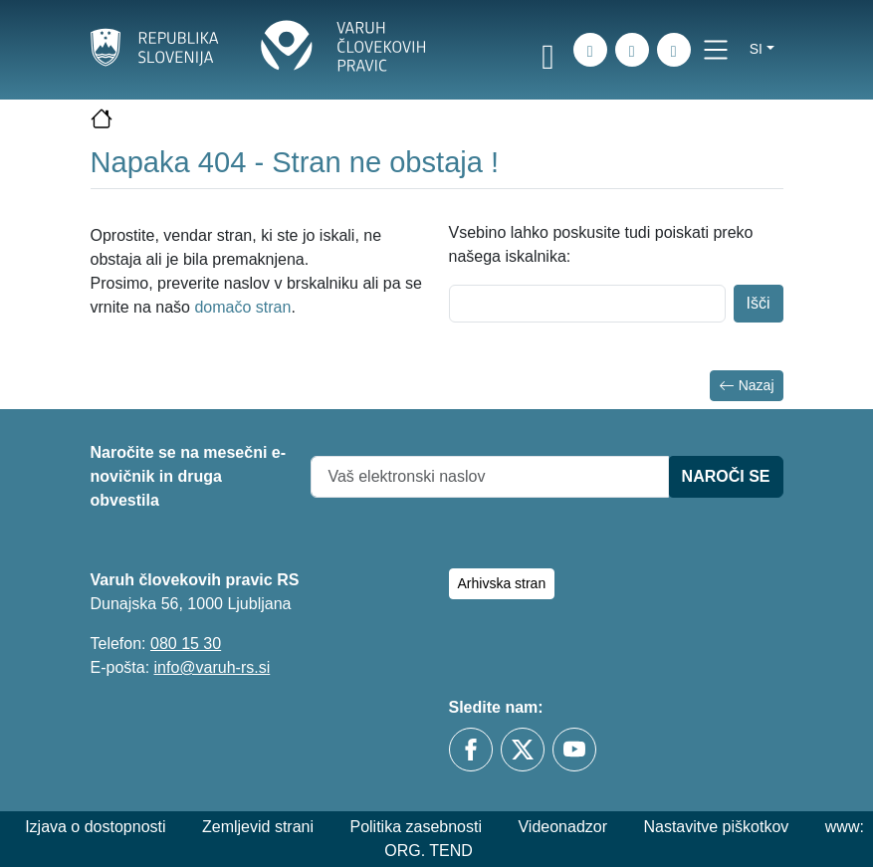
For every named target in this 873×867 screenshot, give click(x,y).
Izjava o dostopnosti (95, 826)
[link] (548, 53)
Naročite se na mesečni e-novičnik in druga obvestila (189, 476)
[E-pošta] (674, 50)
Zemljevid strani (258, 826)
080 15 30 (185, 643)
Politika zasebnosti (415, 826)
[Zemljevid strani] (632, 50)
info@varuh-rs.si (212, 667)
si (756, 49)
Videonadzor (562, 826)
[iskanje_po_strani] (590, 50)
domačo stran (242, 307)
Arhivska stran (502, 583)
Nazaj (746, 385)
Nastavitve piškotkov (715, 826)
